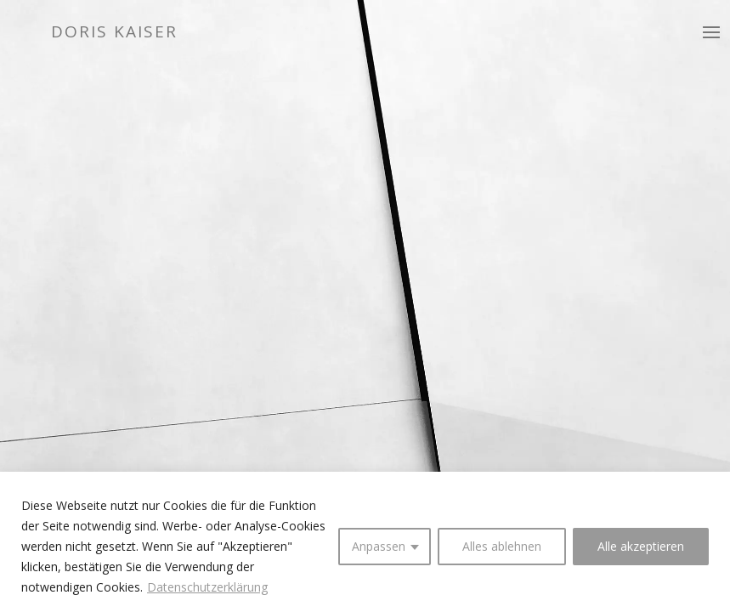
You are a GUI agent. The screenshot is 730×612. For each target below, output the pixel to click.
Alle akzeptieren (640, 546)
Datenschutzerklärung (207, 587)
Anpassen (378, 546)
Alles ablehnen (501, 546)
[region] (365, 542)
